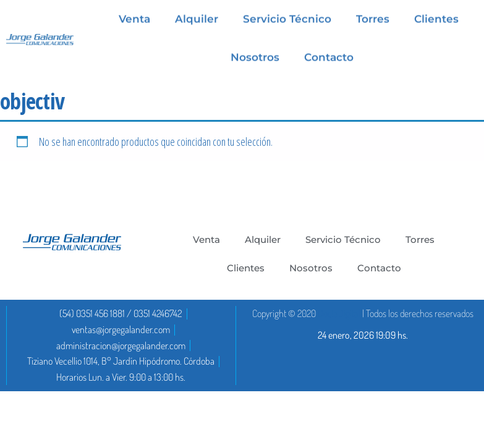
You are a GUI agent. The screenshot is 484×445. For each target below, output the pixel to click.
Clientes (246, 268)
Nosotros (255, 56)
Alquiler (263, 239)
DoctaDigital (339, 313)
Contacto (329, 56)
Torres (420, 239)
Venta (206, 239)
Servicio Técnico (343, 239)
